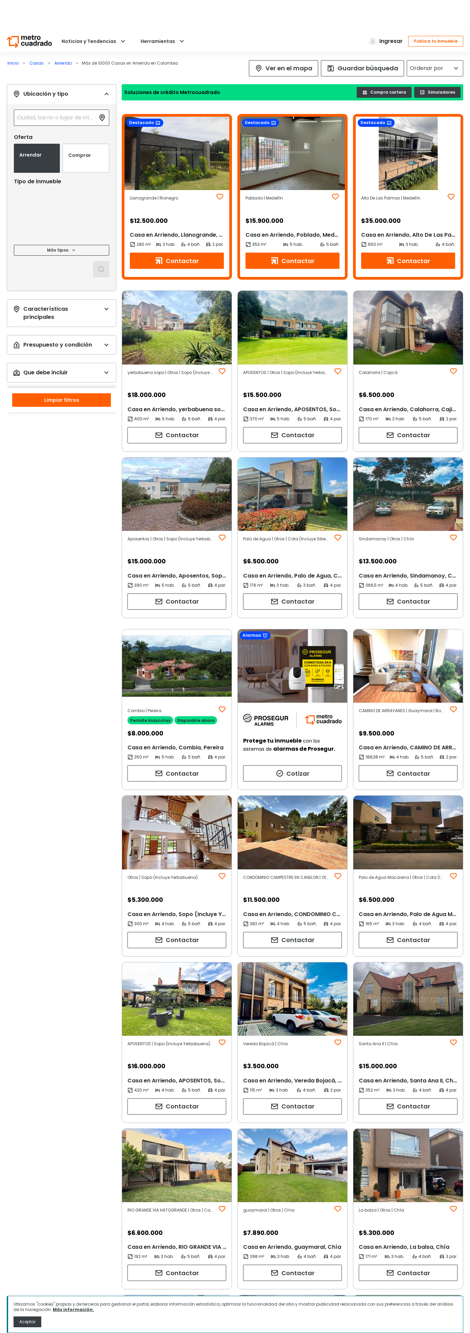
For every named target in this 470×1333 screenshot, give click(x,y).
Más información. (73, 1309)
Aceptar (27, 1322)
